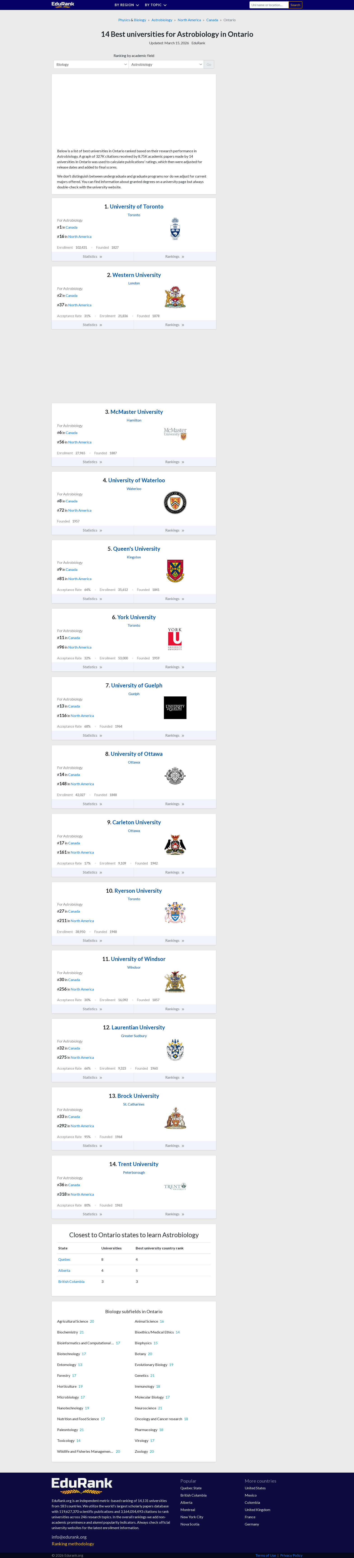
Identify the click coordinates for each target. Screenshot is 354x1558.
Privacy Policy (291, 1555)
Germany (252, 1524)
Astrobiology (161, 20)
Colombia (252, 1502)
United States (255, 1488)
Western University (134, 275)
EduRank (198, 43)
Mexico (251, 1495)
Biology (140, 20)
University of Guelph (134, 685)
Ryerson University (134, 890)
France (250, 1517)
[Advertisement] (91, 113)
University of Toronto (133, 206)
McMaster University (134, 411)
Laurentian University (134, 1027)
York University (134, 617)
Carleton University (134, 822)
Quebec (64, 1259)
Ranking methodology (73, 1543)
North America (189, 20)
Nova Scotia (189, 1524)
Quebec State (191, 1488)
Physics (124, 20)
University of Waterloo (134, 480)
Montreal (187, 1509)
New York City (191, 1517)
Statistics (92, 256)
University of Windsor (133, 959)
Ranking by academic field (134, 55)
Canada (212, 20)
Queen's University (134, 548)
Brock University (134, 1095)
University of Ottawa (134, 753)
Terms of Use (265, 1555)
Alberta (64, 1270)
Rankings (175, 256)
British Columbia (71, 1281)
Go (209, 64)
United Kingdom (257, 1509)
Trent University (133, 1164)
